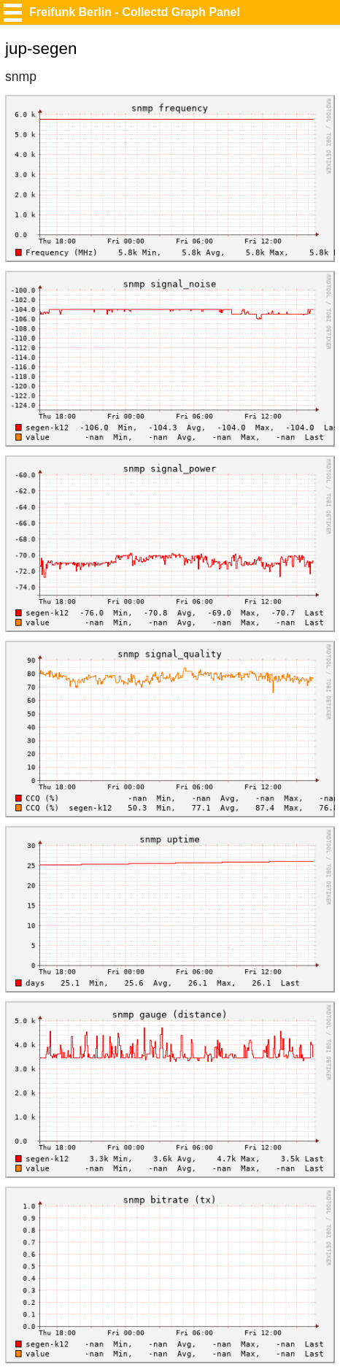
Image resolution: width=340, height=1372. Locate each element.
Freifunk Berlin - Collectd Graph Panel (134, 12)
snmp (20, 76)
